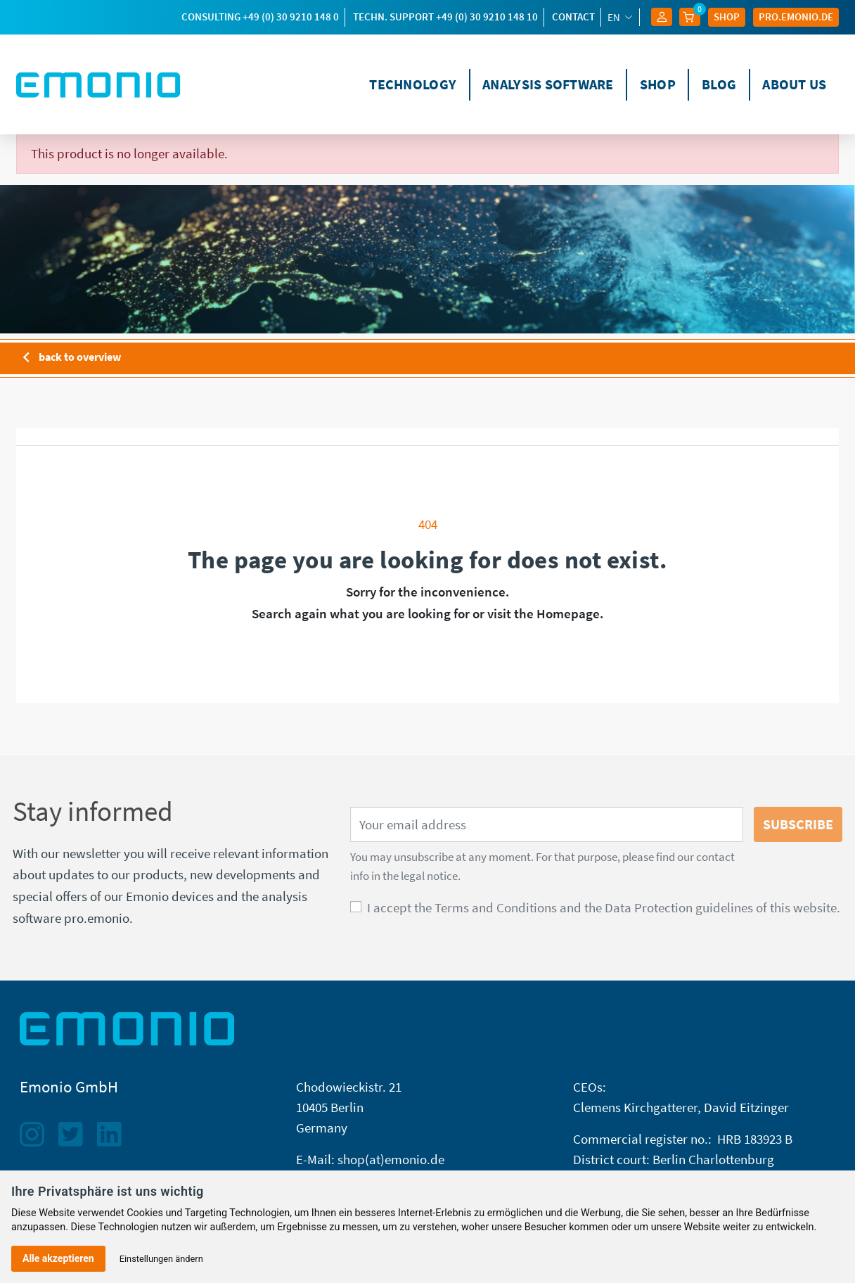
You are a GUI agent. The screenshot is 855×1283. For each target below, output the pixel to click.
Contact (573, 16)
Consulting (260, 16)
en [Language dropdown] (615, 17)
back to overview (68, 358)
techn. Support (445, 16)
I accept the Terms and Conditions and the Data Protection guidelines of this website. (603, 907)
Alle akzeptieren (58, 1258)
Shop (727, 16)
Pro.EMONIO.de (796, 16)
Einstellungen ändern (161, 1258)
